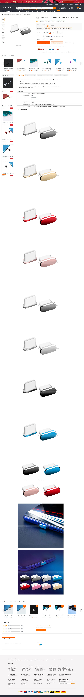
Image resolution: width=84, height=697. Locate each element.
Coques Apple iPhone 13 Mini (66, 667)
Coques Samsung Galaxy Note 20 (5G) (55, 669)
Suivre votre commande (24, 680)
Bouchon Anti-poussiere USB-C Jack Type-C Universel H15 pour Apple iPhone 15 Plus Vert (47, 69)
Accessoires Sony (37, 659)
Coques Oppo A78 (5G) (25, 670)
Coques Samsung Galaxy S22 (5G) (54, 667)
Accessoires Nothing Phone (70, 659)
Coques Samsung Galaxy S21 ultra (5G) (55, 670)
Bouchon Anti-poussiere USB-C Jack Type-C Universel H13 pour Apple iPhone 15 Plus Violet (72, 69)
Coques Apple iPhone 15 (12, 668)
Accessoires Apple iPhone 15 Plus (16, 14)
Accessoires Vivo (62, 659)
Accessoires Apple (7, 14)
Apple (32, 95)
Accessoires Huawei (25, 659)
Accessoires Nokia (57, 659)
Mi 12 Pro (42, 9)
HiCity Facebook (10, 684)
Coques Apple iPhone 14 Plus (39, 667)
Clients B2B (56, 4)
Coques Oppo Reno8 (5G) (26, 669)
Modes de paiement (37, 680)
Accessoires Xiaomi (31, 659)
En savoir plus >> (63, 46)
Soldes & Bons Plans (53, 11)
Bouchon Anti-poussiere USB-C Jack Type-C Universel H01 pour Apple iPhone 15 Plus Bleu (72, 615)
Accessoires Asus (11, 660)
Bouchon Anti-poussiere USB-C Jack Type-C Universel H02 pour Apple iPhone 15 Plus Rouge (59, 615)
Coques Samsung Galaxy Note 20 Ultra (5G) (55, 668)
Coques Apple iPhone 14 (39, 668)
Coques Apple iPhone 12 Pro (39, 670)
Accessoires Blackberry (23, 660)
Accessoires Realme (50, 659)
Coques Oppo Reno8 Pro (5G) (26, 668)
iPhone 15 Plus (34, 97)
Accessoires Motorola (37, 660)
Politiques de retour (49, 680)
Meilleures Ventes (35, 11)
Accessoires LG (16, 660)
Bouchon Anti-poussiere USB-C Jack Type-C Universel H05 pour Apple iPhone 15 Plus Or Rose (21, 615)
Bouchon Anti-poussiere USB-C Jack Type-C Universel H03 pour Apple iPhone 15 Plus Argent (47, 615)
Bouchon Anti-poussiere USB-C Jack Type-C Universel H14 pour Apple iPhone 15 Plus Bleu (59, 69)
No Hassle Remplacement (38, 683)
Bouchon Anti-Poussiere (26, 14)
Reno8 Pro (46, 9)
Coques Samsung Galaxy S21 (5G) (67, 670)
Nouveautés (20, 11)
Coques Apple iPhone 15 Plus (12, 667)
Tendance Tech (44, 11)
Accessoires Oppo (44, 659)
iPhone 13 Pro (51, 9)
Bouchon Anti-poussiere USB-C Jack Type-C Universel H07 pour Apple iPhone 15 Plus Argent (9, 615)
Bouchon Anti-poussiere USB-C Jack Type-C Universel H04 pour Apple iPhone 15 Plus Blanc (34, 615)
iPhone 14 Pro (26, 9)
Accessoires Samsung (17, 659)
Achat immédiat (43, 42)
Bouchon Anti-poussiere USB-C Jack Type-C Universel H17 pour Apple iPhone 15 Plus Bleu (21, 69)
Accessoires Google (30, 660)
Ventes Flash (27, 11)
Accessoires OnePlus (44, 660)
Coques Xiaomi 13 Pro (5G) (12, 669)
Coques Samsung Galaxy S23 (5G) (27, 667)
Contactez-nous (23, 684)
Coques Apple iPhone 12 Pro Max (40, 669)
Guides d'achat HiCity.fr (11, 683)
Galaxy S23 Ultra (32, 9)
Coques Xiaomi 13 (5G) (11, 670)
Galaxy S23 (38, 9)
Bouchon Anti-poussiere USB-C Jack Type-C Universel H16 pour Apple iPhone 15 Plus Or (34, 69)
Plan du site (48, 683)
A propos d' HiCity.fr (11, 680)
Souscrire (73, 683)
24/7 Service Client (50, 4)
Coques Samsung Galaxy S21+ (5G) (67, 669)
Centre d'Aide (23, 683)
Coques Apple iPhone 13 (66, 668)
